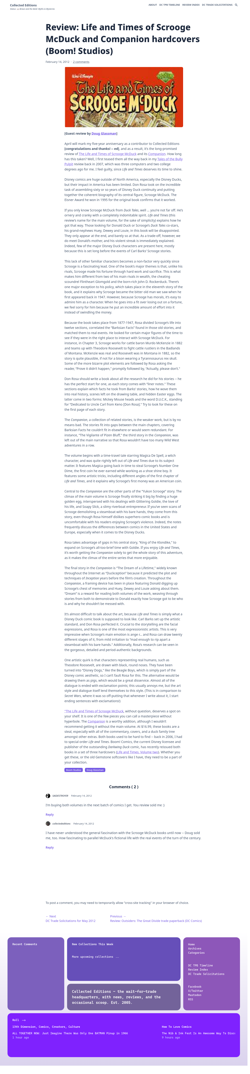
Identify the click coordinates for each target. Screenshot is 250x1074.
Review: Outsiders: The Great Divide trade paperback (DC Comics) (156, 921)
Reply (50, 814)
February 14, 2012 (81, 795)
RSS (190, 999)
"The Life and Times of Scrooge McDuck (93, 711)
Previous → (118, 916)
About (153, 4)
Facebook (194, 986)
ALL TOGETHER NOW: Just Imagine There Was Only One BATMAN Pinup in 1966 (37, 1041)
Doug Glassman (104, 133)
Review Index (191, 4)
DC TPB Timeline (169, 4)
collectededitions (61, 823)
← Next (51, 916)
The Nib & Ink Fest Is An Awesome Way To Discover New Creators (92, 1037)
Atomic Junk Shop (140, 1026)
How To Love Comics (84, 1026)
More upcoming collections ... (96, 956)
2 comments (81, 62)
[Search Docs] (236, 5)
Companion (157, 154)
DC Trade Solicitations (217, 4)
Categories (196, 952)
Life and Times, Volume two (137, 752)
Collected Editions (23, 5)
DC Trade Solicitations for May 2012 (70, 921)
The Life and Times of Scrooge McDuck (108, 154)
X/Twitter (195, 990)
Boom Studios (73, 770)
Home (191, 944)
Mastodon (194, 995)
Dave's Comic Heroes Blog (204, 1026)
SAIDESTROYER (60, 795)
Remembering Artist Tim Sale (206, 1033)
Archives (194, 948)
